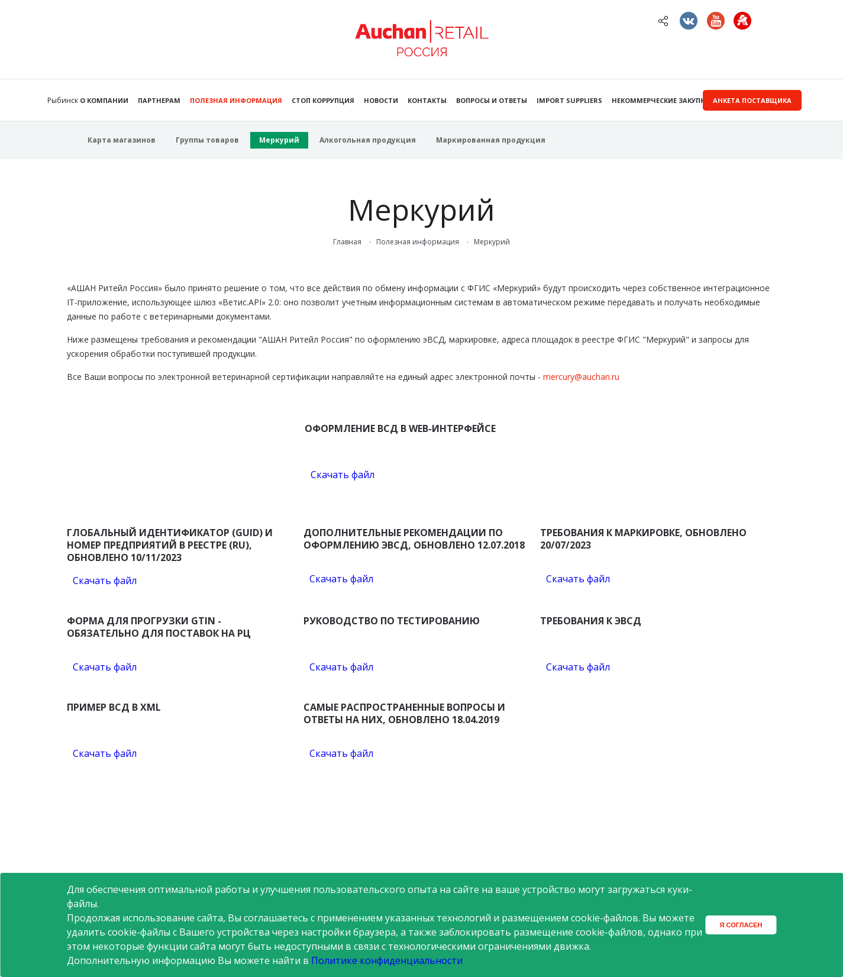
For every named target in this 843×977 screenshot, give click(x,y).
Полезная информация (236, 100)
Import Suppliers (569, 100)
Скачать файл (342, 474)
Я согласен (741, 924)
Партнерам (159, 100)
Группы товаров (207, 140)
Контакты (427, 100)
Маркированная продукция (490, 140)
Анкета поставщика (752, 100)
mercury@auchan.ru (581, 376)
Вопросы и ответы (491, 100)
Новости (381, 100)
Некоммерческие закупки (661, 100)
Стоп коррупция (323, 100)
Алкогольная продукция (367, 140)
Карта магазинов (122, 140)
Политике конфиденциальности (387, 960)
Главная (347, 242)
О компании (104, 100)
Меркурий (279, 140)
